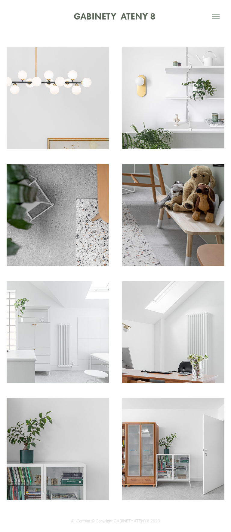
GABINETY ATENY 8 (116, 16)
